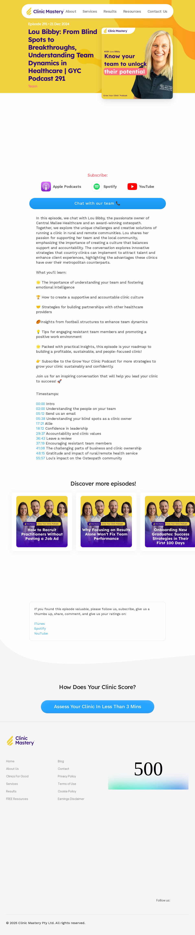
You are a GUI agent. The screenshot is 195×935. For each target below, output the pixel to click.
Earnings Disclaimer (71, 799)
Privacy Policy (67, 776)
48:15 (40, 453)
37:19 (40, 443)
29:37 (40, 433)
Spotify (40, 628)
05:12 (40, 413)
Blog (61, 761)
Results (109, 11)
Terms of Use (67, 783)
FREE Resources (17, 799)
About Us (12, 768)
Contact (157, 11)
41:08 (40, 448)
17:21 (40, 423)
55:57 (40, 458)
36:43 (40, 438)
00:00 (40, 404)
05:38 (40, 418)
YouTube (41, 633)
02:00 (40, 408)
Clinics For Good (17, 776)
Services (12, 783)
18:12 (40, 428)
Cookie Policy (67, 791)
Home (10, 761)
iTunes (39, 624)
